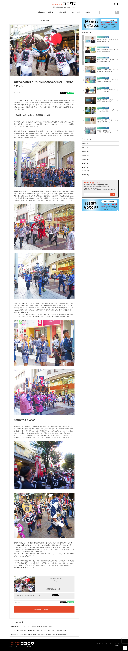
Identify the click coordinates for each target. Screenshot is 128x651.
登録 (112, 194)
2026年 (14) (85, 143)
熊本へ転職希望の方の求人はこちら (44, 609)
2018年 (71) (85, 175)
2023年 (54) (85, 155)
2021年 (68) (85, 163)
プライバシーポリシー (107, 643)
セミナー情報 (76, 12)
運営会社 (117, 643)
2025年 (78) (85, 147)
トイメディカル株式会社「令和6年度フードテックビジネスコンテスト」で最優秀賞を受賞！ (39, 630)
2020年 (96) (85, 167)
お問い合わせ (97, 643)
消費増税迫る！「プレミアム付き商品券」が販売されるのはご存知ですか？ (34, 626)
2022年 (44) (85, 159)
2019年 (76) (85, 171)
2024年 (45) (85, 151)
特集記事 (87, 12)
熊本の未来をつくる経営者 (45, 12)
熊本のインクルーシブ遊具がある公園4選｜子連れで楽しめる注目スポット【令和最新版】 (38, 634)
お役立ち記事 (62, 12)
